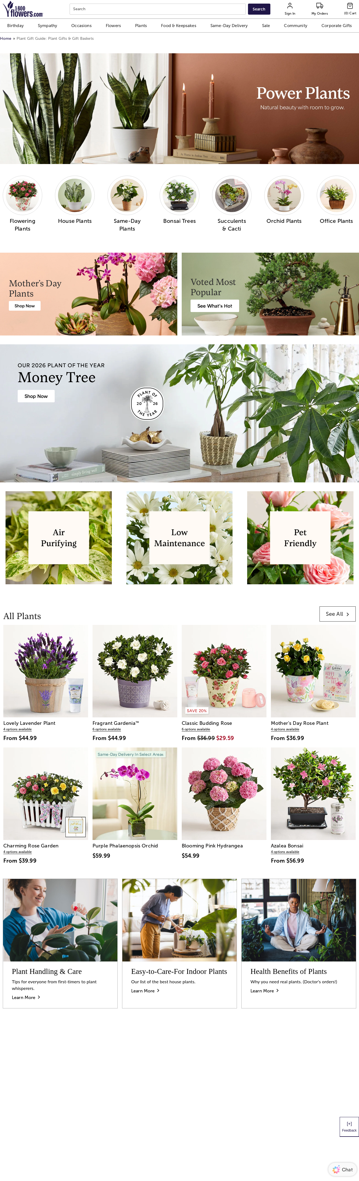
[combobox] (158, 9)
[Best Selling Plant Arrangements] (215, 306)
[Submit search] (259, 9)
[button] (15, 25)
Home (6, 38)
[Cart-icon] (350, 9)
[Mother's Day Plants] (25, 306)
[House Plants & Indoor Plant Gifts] (36, 396)
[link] (338, 614)
